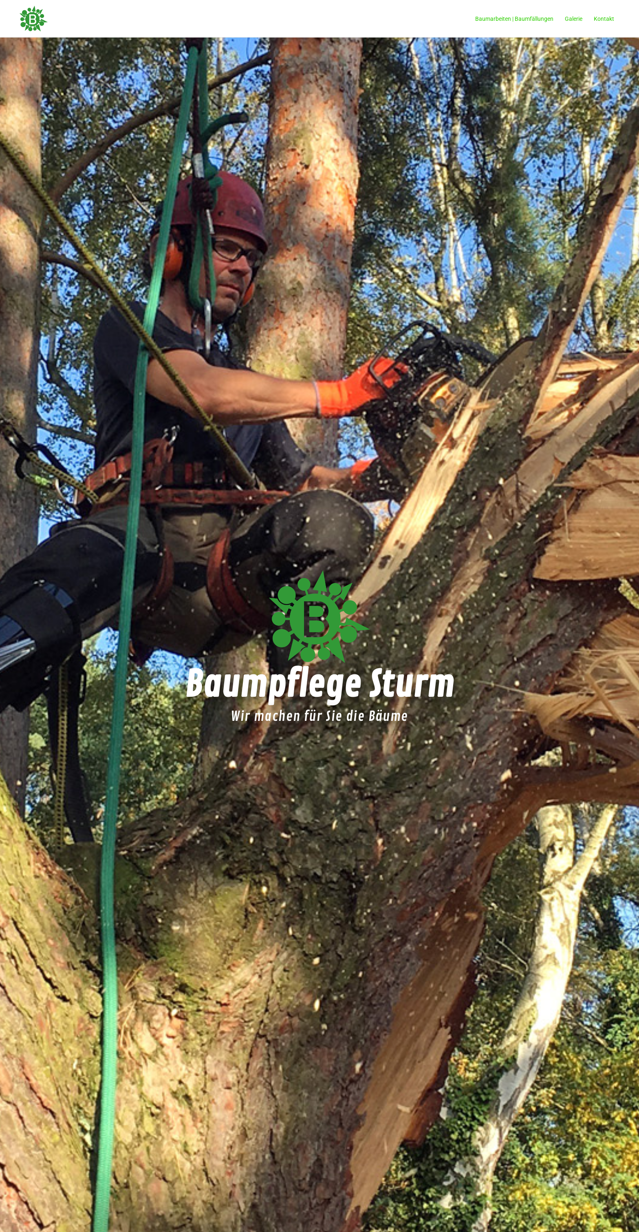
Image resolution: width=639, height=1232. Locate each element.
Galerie (573, 19)
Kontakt (604, 19)
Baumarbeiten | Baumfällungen (514, 19)
